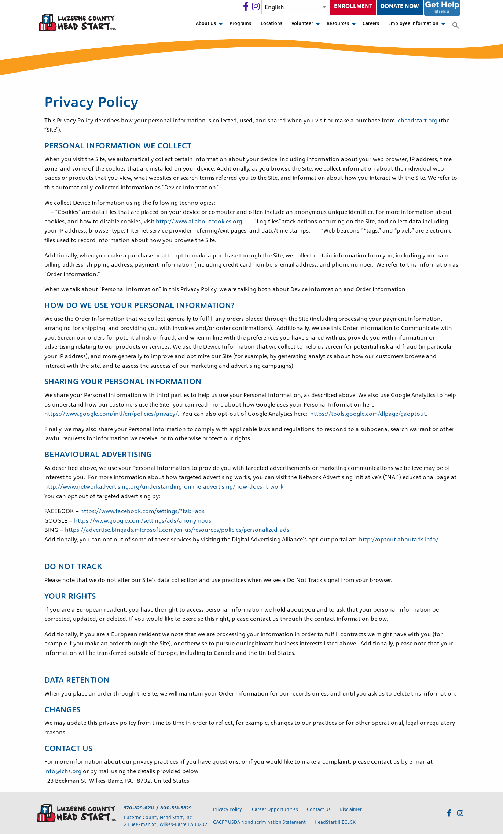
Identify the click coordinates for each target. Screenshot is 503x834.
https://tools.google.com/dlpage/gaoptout (368, 414)
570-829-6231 (139, 808)
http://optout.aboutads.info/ (398, 540)
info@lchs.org (62, 772)
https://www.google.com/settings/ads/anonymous (142, 521)
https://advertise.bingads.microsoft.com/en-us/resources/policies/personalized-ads (177, 530)
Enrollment (353, 7)
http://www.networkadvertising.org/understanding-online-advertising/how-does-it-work (163, 487)
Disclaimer (350, 809)
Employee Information (413, 23)
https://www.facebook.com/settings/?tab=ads (142, 512)
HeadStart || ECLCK (335, 822)
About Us (206, 23)
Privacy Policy (228, 809)
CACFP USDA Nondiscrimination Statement (259, 822)
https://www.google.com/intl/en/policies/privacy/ (111, 414)
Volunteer (302, 23)
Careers (371, 23)
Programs (240, 23)
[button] (455, 26)
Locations (271, 23)
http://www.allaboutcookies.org (199, 222)
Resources (338, 23)
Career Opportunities (275, 809)
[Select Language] (295, 7)
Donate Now (400, 7)
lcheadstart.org (417, 121)
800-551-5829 (176, 808)
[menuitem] (208, 26)
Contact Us (319, 809)
